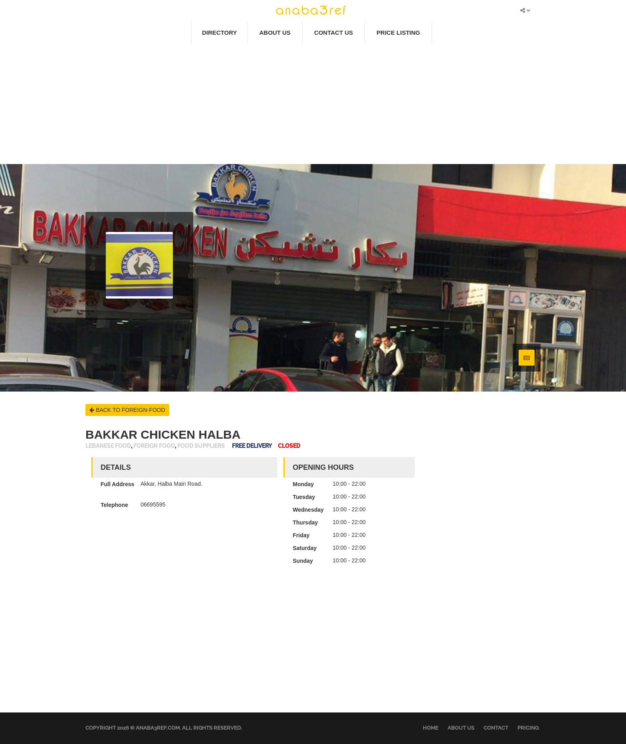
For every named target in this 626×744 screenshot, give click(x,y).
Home (430, 728)
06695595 (153, 504)
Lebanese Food (108, 446)
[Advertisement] (313, 104)
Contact (495, 728)
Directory (219, 32)
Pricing (528, 728)
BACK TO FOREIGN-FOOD (127, 410)
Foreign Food (154, 446)
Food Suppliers (201, 446)
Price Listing (398, 32)
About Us (275, 32)
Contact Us (333, 32)
